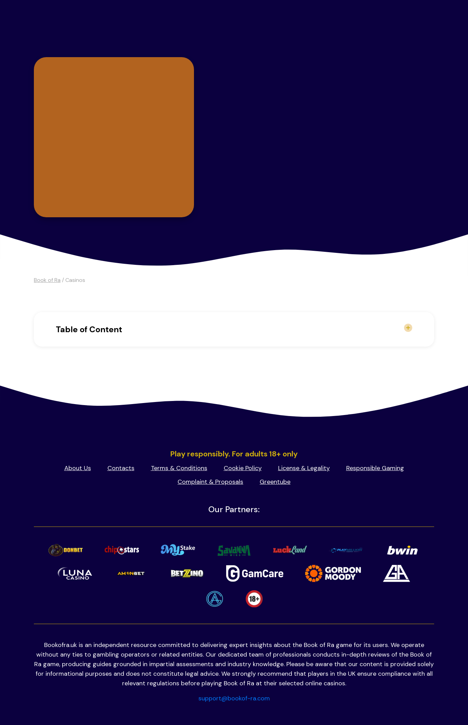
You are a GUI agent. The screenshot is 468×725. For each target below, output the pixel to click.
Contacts (120, 468)
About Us (77, 468)
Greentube (275, 482)
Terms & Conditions (179, 468)
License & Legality (304, 468)
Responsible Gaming (375, 468)
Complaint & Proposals (210, 482)
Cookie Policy (243, 468)
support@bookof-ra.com (234, 698)
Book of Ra (47, 280)
